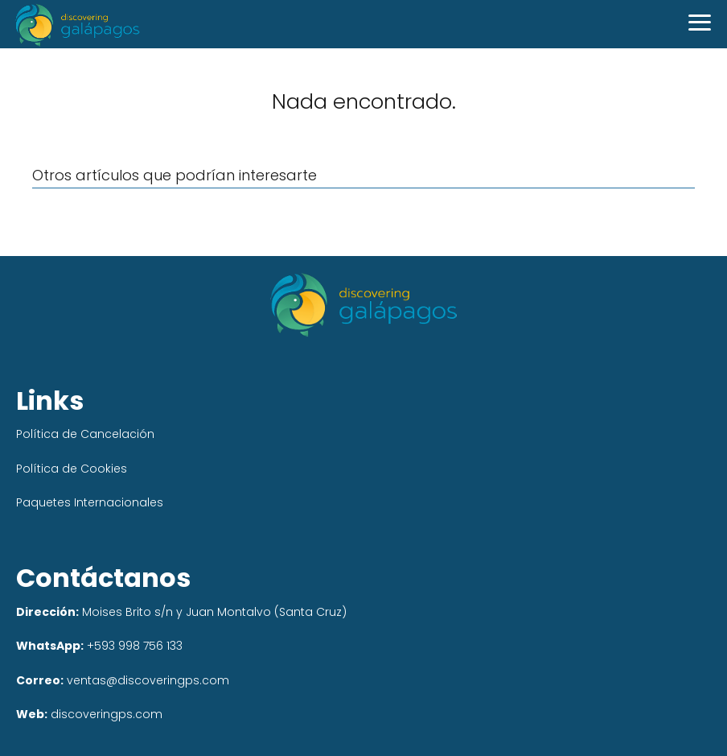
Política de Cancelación (85, 434)
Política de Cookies (71, 469)
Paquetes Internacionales (89, 502)
